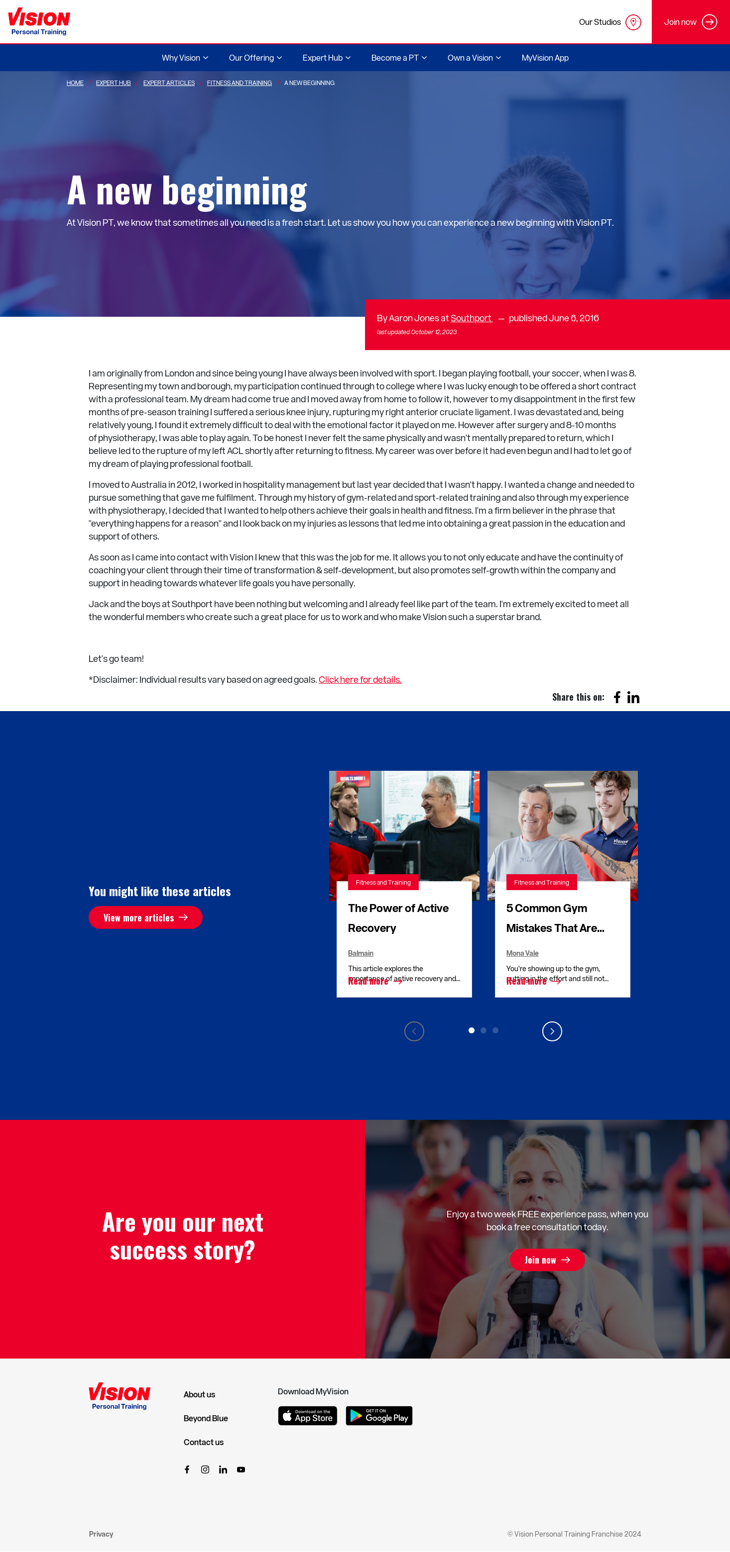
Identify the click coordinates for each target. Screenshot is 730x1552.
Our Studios (610, 22)
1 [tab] (472, 1030)
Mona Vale (522, 953)
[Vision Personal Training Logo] (39, 21)
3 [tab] (495, 1030)
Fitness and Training (383, 882)
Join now (540, 1260)
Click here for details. (360, 679)
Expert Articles (169, 83)
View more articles (139, 917)
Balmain (360, 953)
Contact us (204, 1442)
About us (199, 1394)
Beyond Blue (206, 1418)
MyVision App (545, 57)
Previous (414, 1031)
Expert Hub (113, 83)
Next (552, 1031)
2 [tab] (484, 1030)
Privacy (101, 1534)
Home (75, 83)
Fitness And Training (239, 83)
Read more (368, 981)
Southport (472, 318)
